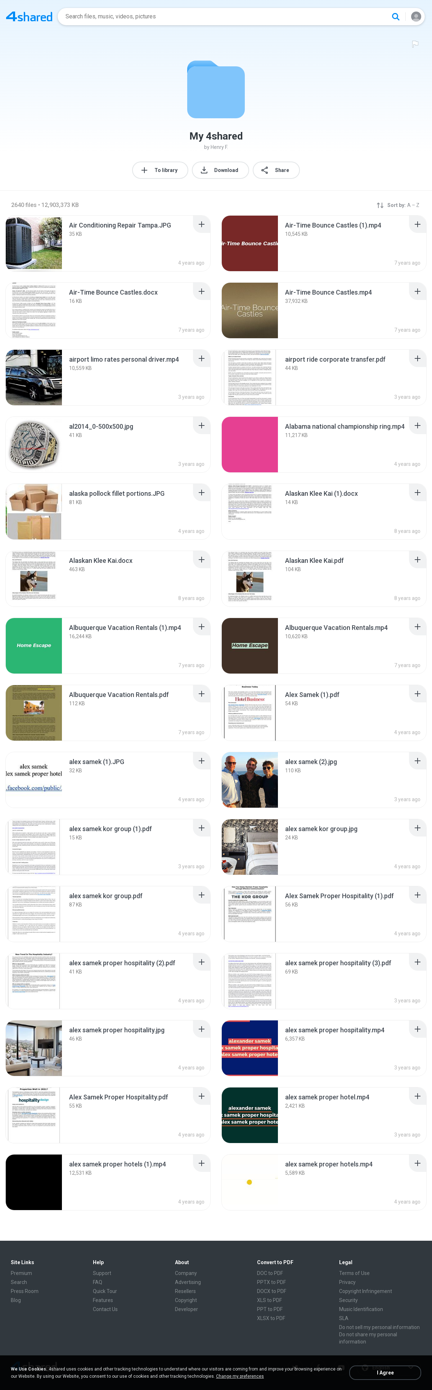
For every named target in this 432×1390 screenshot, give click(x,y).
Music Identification (361, 1309)
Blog (16, 1300)
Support (102, 1273)
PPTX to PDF (271, 1282)
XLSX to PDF (271, 1318)
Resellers (185, 1291)
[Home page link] (29, 17)
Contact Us (105, 1309)
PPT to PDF (270, 1309)
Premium (21, 1273)
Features (103, 1300)
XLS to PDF (269, 1300)
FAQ (97, 1282)
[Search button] (395, 16)
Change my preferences (240, 1376)
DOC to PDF (270, 1273)
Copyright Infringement (365, 1291)
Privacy (347, 1282)
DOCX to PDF (271, 1291)
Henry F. (219, 147)
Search (19, 1282)
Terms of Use (354, 1273)
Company (186, 1273)
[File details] (34, 243)
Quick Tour (105, 1291)
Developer (186, 1309)
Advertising (188, 1282)
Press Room (25, 1291)
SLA (343, 1318)
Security (348, 1300)
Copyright (186, 1300)
